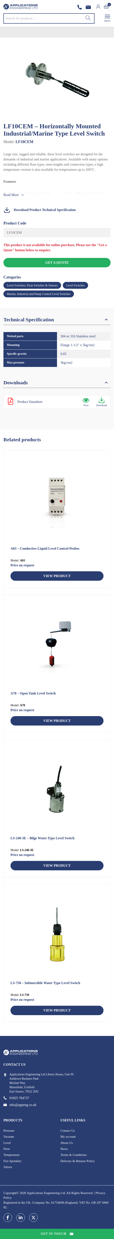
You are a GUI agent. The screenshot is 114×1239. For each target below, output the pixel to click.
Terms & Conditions (73, 1155)
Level (7, 1143)
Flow (6, 1149)
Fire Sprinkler (12, 1161)
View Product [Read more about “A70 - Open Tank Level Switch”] (56, 721)
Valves (7, 1167)
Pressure (8, 1130)
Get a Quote (57, 262)
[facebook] (7, 1217)
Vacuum (8, 1136)
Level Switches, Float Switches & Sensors (32, 285)
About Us (66, 1143)
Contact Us (67, 1130)
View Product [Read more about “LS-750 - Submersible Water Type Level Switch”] (56, 1010)
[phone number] (80, 7)
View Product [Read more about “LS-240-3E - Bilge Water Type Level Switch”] (56, 865)
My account (68, 1136)
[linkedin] (20, 1217)
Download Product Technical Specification (39, 209)
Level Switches (75, 285)
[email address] (89, 7)
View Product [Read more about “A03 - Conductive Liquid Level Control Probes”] (56, 576)
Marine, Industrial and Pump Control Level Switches (38, 294)
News (64, 1149)
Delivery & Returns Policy (77, 1161)
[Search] (88, 18)
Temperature (11, 1155)
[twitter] (33, 1217)
